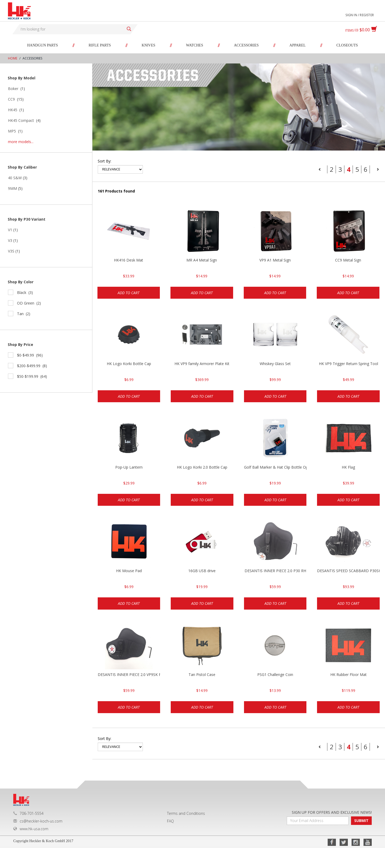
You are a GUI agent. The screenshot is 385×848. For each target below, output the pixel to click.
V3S (11, 251)
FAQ (170, 821)
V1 (10, 229)
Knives (148, 45)
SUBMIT (361, 820)
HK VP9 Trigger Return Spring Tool (348, 363)
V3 (10, 240)
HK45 (12, 109)
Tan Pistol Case (202, 674)
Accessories (246, 45)
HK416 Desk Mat (128, 260)
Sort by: (104, 161)
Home (12, 58)
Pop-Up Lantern (129, 467)
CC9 (11, 99)
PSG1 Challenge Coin (275, 674)
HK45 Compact (21, 120)
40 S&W (15, 177)
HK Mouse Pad (129, 570)
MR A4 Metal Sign (201, 260)
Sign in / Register (359, 15)
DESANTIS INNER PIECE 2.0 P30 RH (275, 570)
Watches (194, 45)
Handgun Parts (42, 45)
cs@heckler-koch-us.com (37, 821)
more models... (20, 141)
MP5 (12, 131)
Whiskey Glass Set (275, 363)
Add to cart (128, 292)
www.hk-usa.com (30, 828)
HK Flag (348, 467)
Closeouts (347, 45)
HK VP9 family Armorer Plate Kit (201, 363)
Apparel (297, 45)
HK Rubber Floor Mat (348, 674)
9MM (12, 188)
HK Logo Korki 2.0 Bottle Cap (202, 467)
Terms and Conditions (186, 813)
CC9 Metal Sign (348, 260)
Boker (13, 88)
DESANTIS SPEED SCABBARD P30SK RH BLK (348, 570)
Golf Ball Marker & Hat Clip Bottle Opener (275, 467)
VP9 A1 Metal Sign (275, 260)
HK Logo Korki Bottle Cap (129, 363)
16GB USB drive (202, 570)
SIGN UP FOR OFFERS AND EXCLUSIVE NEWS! (332, 812)
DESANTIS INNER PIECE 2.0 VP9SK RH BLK (129, 674)
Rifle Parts (100, 45)
